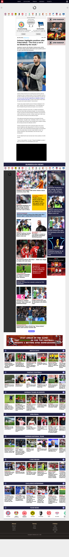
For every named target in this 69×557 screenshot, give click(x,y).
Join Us (13, 547)
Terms (34, 543)
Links (55, 549)
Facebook (55, 545)
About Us (14, 543)
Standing (38, 51)
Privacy (34, 545)
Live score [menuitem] (26, 1)
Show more (31, 349)
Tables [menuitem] (35, 1)
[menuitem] (8, 1)
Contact (14, 545)
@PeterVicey (26, 55)
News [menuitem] (19, 1)
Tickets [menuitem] (49, 1)
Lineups (23, 51)
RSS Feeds (55, 547)
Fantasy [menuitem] (41, 1)
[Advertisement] (34, 20)
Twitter (55, 543)
